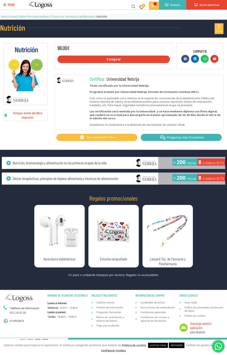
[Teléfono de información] (5, 309)
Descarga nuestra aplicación (200, 326)
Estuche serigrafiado (113, 259)
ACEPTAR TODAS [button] (158, 345)
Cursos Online (17, 16)
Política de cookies (134, 345)
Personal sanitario (38, 16)
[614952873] (6, 321)
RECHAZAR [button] (176, 345)
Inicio (4, 16)
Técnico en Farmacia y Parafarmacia (72, 16)
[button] (9, 5)
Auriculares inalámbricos (59, 259)
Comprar (113, 60)
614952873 (17, 321)
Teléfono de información (25, 309)
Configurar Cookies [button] (113, 350)
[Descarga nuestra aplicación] (183, 328)
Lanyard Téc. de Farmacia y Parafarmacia (168, 261)
